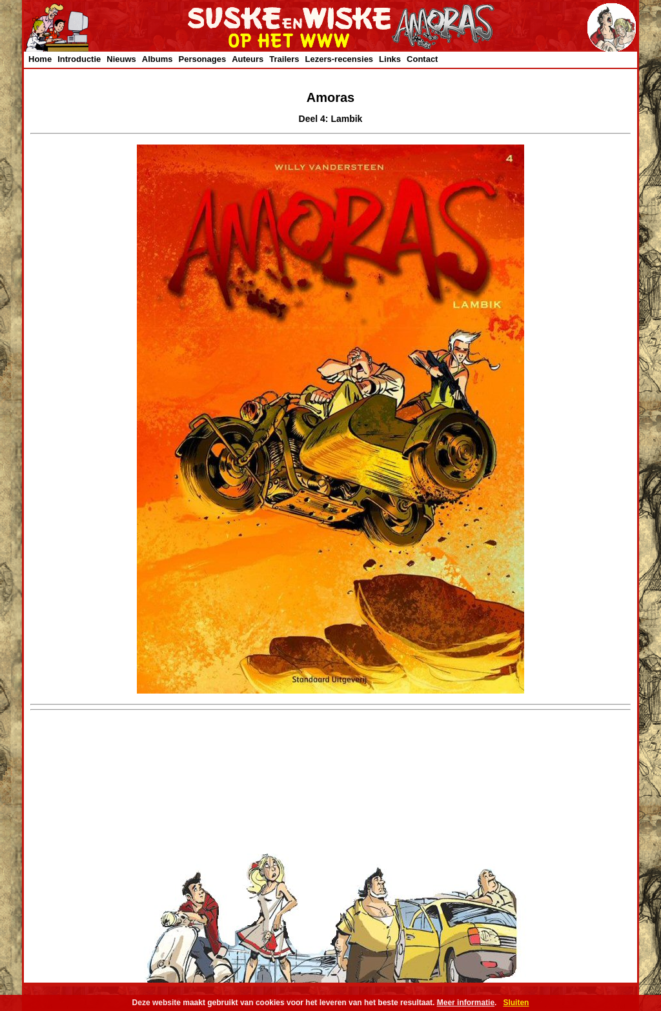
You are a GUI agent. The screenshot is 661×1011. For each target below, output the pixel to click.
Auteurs (247, 59)
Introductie (79, 59)
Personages (202, 59)
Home (40, 59)
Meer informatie (465, 1002)
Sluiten (516, 1002)
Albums (157, 59)
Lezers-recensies (339, 59)
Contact (422, 59)
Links (390, 59)
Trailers (284, 59)
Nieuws (121, 59)
